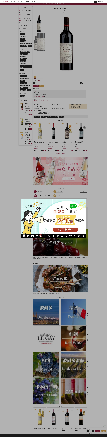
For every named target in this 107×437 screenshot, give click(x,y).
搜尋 (95, 1)
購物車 (100, 1)
